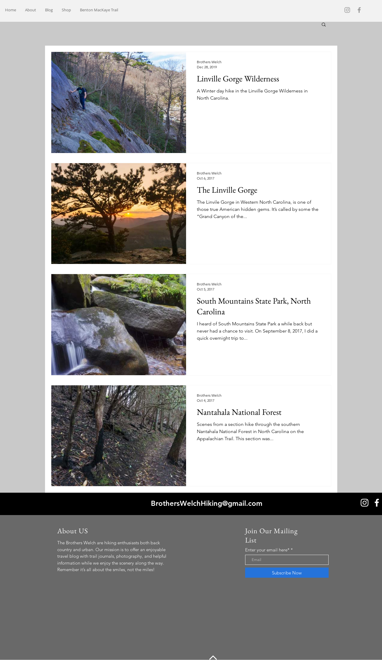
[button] (324, 25)
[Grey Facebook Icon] (359, 10)
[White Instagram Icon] (364, 502)
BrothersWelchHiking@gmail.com (206, 503)
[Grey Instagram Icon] (347, 10)
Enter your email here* (267, 550)
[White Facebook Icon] (377, 502)
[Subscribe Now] (287, 573)
